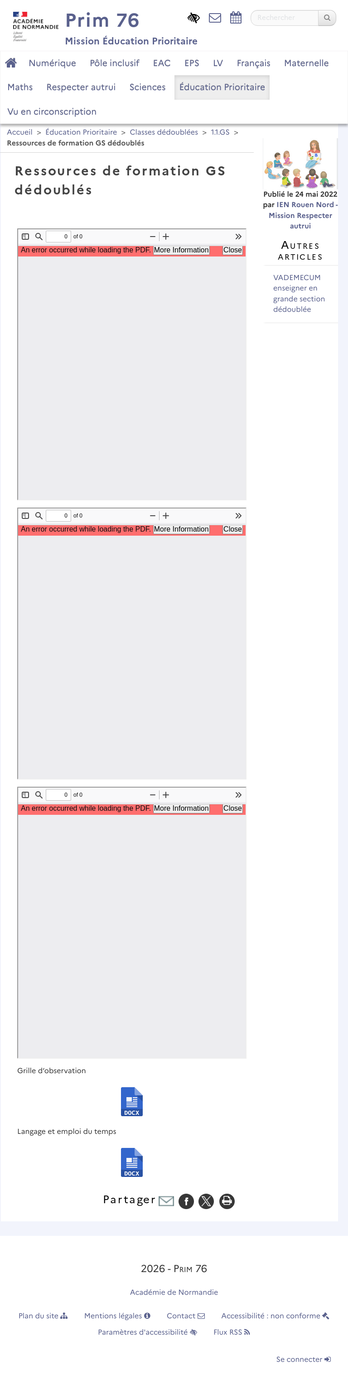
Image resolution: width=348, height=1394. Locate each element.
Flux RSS (231, 1332)
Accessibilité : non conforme (275, 1316)
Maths (20, 87)
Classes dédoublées (164, 132)
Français (253, 63)
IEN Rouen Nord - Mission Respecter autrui (303, 216)
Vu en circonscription (52, 111)
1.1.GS (220, 132)
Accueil (20, 132)
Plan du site (43, 1316)
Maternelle (306, 63)
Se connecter (303, 1359)
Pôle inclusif (115, 63)
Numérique (52, 63)
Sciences (147, 87)
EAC (161, 63)
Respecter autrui (81, 87)
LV (218, 63)
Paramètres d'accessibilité (147, 1332)
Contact (186, 1316)
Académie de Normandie (174, 1292)
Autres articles (300, 250)
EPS (191, 63)
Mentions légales (117, 1316)
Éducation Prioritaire (222, 87)
